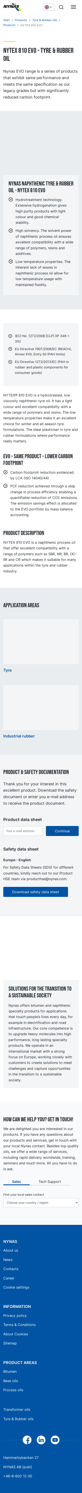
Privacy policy (15, 1315)
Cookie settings (16, 1287)
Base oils (10, 1381)
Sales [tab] (16, 1181)
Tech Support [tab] (49, 1181)
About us (10, 1250)
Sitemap (10, 1343)
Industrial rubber (19, 736)
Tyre (7, 670)
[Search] (61, 7)
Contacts (10, 1269)
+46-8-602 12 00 (17, 1476)
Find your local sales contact (23, 1194)
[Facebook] (27, 1440)
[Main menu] (73, 7)
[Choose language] (48, 6)
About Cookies (15, 1334)
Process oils (13, 1390)
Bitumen (10, 1371)
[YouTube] (55, 1440)
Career (8, 1278)
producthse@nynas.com (46, 879)
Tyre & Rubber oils (18, 1419)
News (7, 1259)
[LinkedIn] (41, 1440)
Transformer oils (16, 1409)
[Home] (20, 7)
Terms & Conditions (19, 1324)
